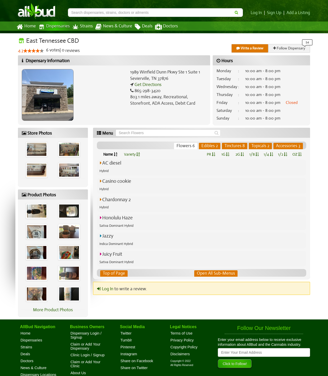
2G (239, 154)
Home (26, 27)
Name (110, 154)
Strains (81, 27)
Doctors (162, 27)
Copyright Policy (184, 347)
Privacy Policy (182, 340)
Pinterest (127, 347)
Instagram (128, 354)
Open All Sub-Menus (216, 273)
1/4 (268, 154)
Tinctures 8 (235, 145)
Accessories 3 (288, 145)
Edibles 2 (210, 145)
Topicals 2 (261, 145)
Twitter (125, 333)
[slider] (33, 51)
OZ (297, 154)
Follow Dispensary (289, 48)
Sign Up (275, 12)
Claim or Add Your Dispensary (85, 346)
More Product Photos (53, 310)
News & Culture (111, 27)
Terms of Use (181, 333)
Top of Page (114, 273)
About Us (78, 373)
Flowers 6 (186, 145)
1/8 (254, 154)
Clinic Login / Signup (87, 355)
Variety (132, 154)
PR (211, 154)
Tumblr (126, 340)
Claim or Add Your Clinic (85, 364)
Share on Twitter (134, 368)
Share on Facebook (136, 361)
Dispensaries (53, 27)
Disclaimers (180, 354)
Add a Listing (298, 12)
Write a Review (250, 48)
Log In (257, 12)
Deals (139, 27)
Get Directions (147, 84)
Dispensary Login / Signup (85, 335)
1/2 (282, 154)
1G (225, 154)
